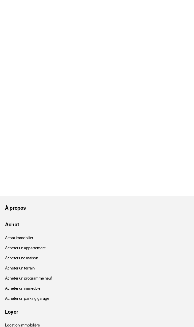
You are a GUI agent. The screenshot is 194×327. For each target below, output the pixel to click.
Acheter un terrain (20, 267)
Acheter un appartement (25, 247)
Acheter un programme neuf (28, 278)
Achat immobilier (19, 237)
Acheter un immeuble (22, 288)
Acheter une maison (21, 257)
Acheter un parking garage (27, 298)
